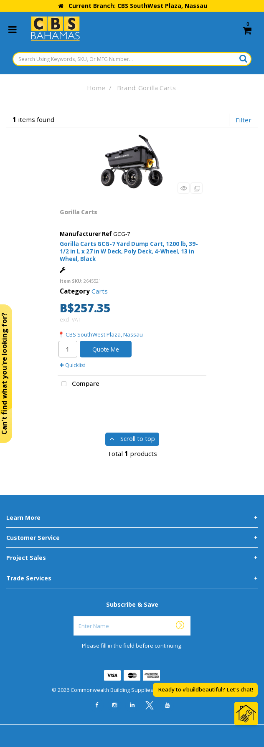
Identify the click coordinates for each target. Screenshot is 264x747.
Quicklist (72, 365)
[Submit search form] (243, 58)
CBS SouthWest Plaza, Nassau (104, 334)
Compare (78, 384)
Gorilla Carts (78, 212)
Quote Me (105, 349)
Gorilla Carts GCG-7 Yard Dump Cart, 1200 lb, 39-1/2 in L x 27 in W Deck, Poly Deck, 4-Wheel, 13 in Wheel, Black (129, 251)
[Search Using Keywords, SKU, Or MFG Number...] (132, 59)
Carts (99, 291)
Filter (243, 120)
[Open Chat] (246, 713)
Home (96, 88)
